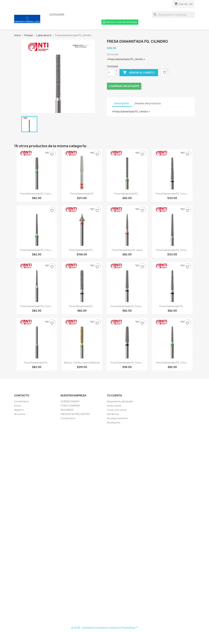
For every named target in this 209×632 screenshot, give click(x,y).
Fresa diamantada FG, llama (127, 250)
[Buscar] (173, 14)
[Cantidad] (111, 72)
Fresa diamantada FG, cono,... (36, 193)
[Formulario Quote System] (104, 525)
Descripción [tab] (121, 103)
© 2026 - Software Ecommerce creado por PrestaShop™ (104, 627)
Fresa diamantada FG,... (127, 193)
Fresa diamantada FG (82, 193)
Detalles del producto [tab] (147, 103)
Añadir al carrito (139, 73)
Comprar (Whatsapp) (124, 86)
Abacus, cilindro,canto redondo (82, 362)
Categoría (56, 14)
